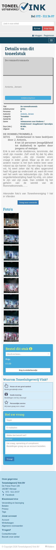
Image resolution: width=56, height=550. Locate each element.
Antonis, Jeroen (27, 114)
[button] (28, 354)
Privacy (5, 509)
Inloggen (37, 35)
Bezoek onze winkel (10, 537)
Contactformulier (9, 534)
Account (5, 520)
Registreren (49, 35)
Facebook (9, 495)
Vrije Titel (48, 28)
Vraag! (10, 459)
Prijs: (8, 359)
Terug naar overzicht (28, 202)
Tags (4, 512)
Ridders (49, 547)
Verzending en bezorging (13, 503)
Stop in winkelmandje (28, 370)
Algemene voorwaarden (12, 526)
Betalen (5, 506)
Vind (37, 28)
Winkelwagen (8, 523)
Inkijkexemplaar (28, 98)
